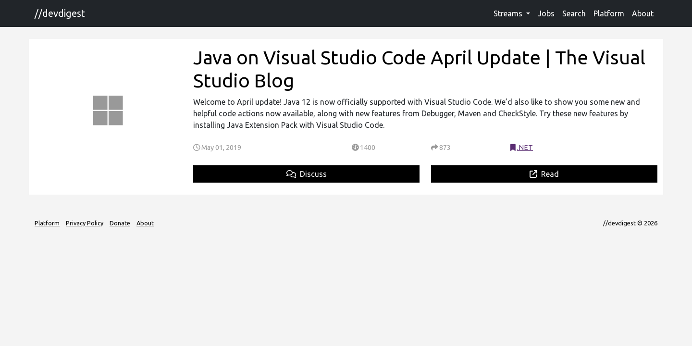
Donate (120, 223)
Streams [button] (509, 13)
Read (544, 174)
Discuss (306, 174)
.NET (525, 147)
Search (574, 13)
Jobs (546, 13)
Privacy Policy (84, 223)
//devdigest (60, 13)
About (643, 13)
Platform (608, 13)
